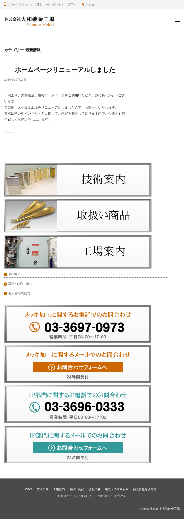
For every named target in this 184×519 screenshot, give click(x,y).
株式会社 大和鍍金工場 (165, 508)
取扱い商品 (76, 489)
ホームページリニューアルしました (65, 69)
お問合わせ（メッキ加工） (75, 496)
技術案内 (42, 489)
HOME (28, 489)
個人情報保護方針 (20, 293)
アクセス (91, 4)
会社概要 (14, 274)
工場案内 (59, 489)
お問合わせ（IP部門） (112, 496)
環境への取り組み (20, 283)
